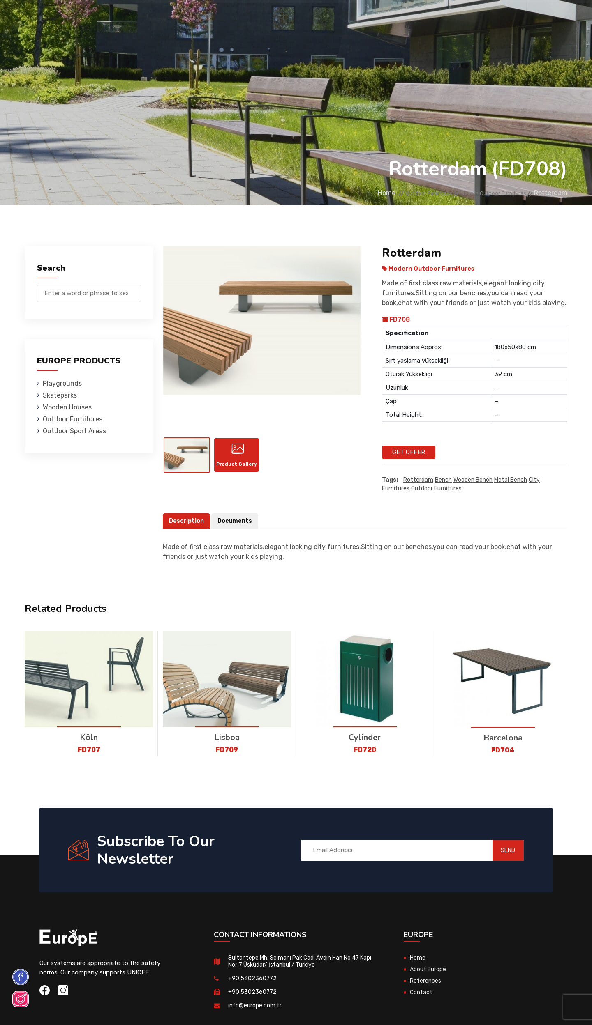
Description (187, 521)
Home (342, 193)
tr (542, 19)
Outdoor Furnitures (281, 18)
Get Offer (408, 452)
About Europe (429, 969)
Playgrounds (117, 18)
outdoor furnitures (436, 488)
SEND (499, 850)
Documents (238, 521)
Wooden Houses (215, 18)
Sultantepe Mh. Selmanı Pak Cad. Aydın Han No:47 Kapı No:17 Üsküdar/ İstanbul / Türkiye (298, 961)
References (388, 18)
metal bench (510, 480)
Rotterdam (418, 480)
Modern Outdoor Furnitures (481, 193)
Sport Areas (342, 18)
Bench (443, 480)
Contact (428, 18)
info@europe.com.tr (256, 1005)
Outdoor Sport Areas (74, 431)
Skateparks (164, 18)
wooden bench (473, 480)
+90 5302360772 (253, 978)
